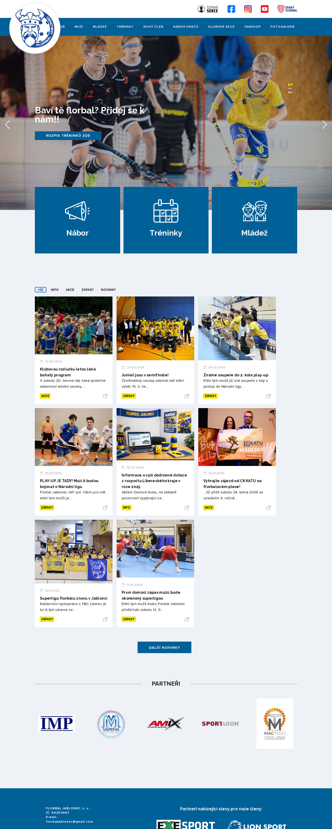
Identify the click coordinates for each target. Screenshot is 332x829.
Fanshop (252, 27)
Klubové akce (221, 27)
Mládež (100, 27)
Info (55, 290)
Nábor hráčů (186, 27)
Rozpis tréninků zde (68, 135)
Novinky (108, 290)
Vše (41, 290)
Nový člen (153, 27)
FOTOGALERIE (283, 27)
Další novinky (164, 647)
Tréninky (125, 27)
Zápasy (87, 290)
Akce (70, 290)
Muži (79, 27)
